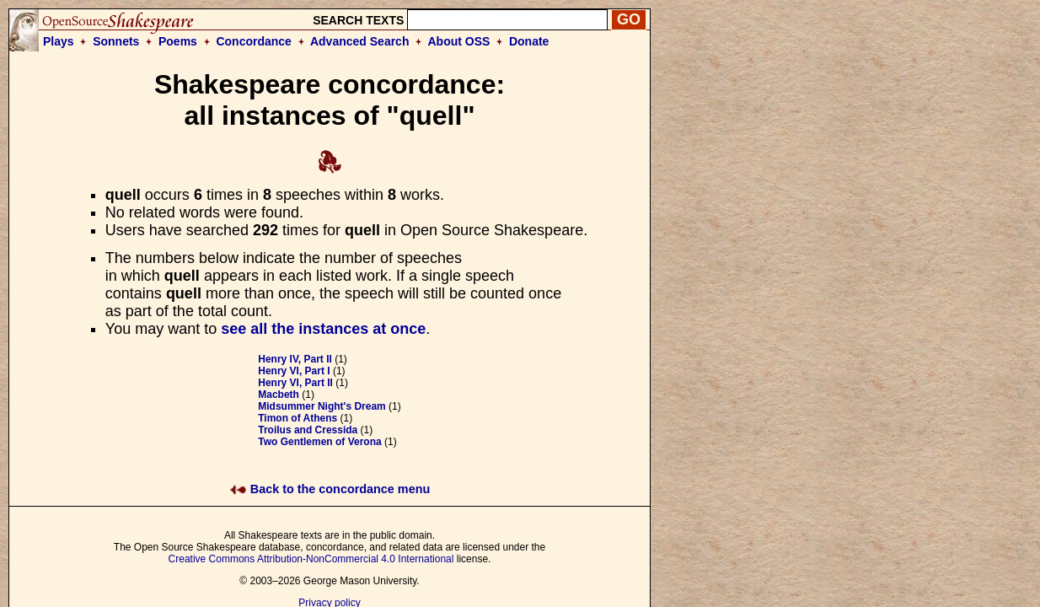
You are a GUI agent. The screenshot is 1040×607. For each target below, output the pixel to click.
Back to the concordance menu (330, 489)
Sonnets (116, 41)
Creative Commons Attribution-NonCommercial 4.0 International (311, 559)
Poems (177, 41)
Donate (529, 41)
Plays (58, 41)
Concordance (253, 41)
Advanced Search (360, 41)
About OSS (459, 41)
